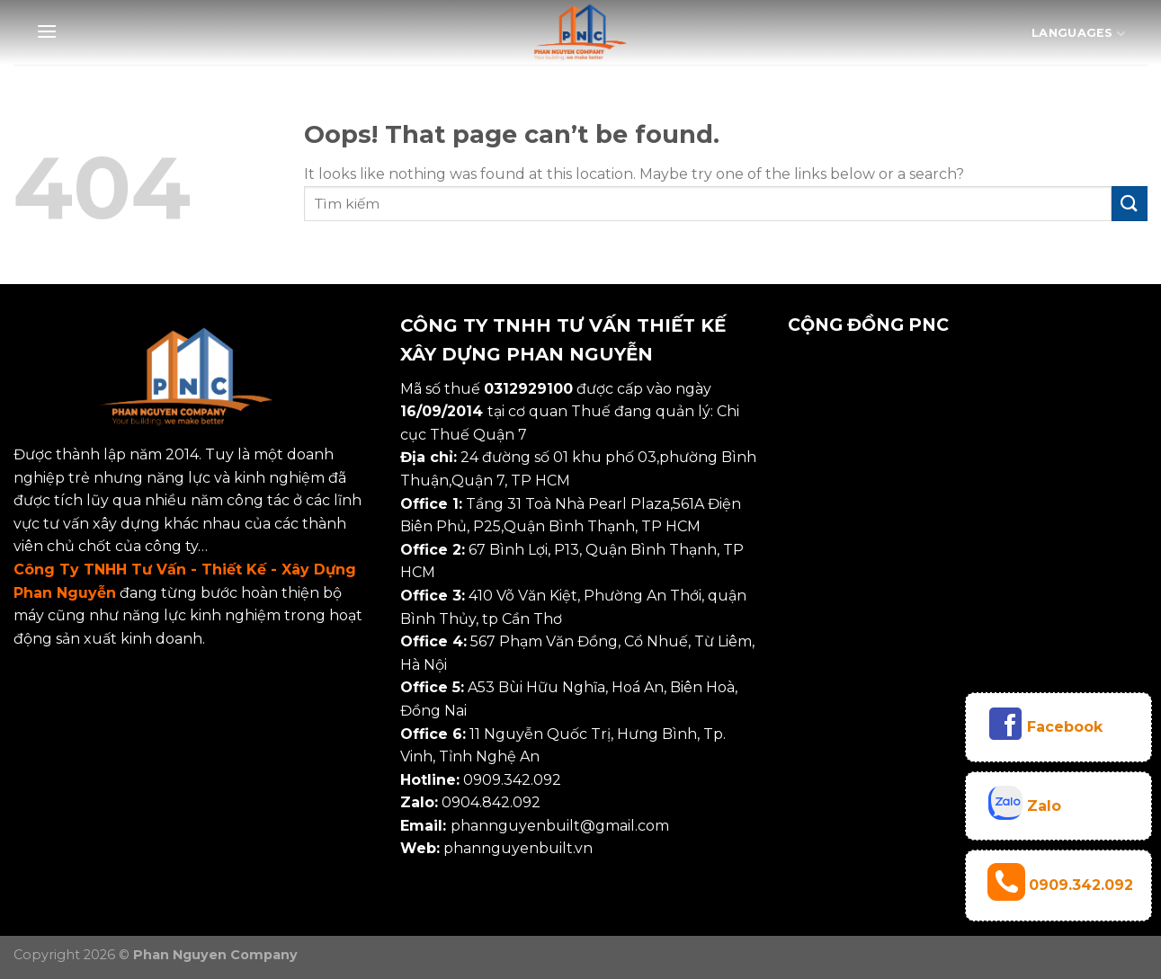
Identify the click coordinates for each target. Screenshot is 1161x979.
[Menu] (46, 31)
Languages (1078, 33)
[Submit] (1130, 203)
